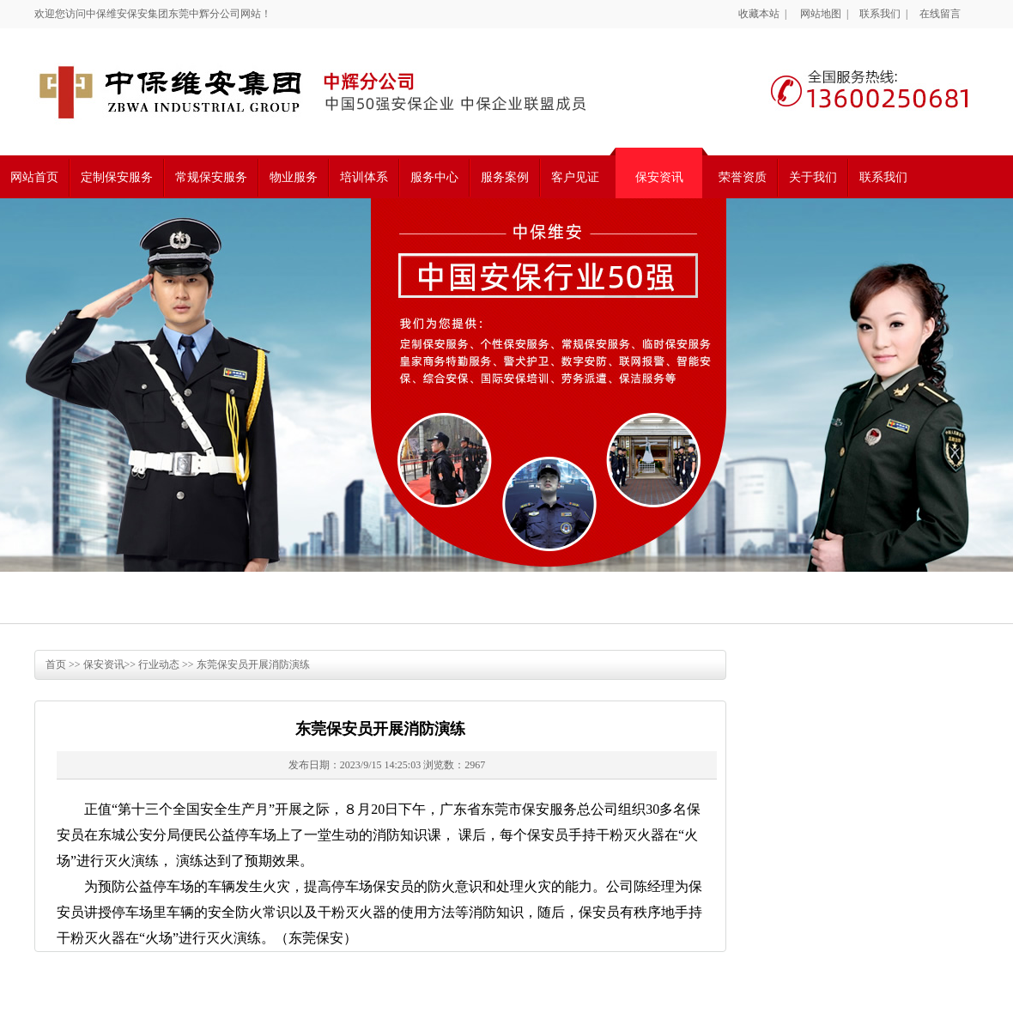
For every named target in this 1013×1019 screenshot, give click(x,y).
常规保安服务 (211, 177)
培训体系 (364, 177)
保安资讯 (659, 177)
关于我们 (813, 177)
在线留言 (940, 14)
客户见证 (575, 177)
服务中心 (434, 177)
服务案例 (505, 177)
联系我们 (880, 14)
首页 (55, 664)
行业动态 (158, 664)
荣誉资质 (743, 177)
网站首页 (34, 177)
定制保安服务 (117, 177)
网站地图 (820, 14)
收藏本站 (758, 14)
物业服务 (294, 177)
